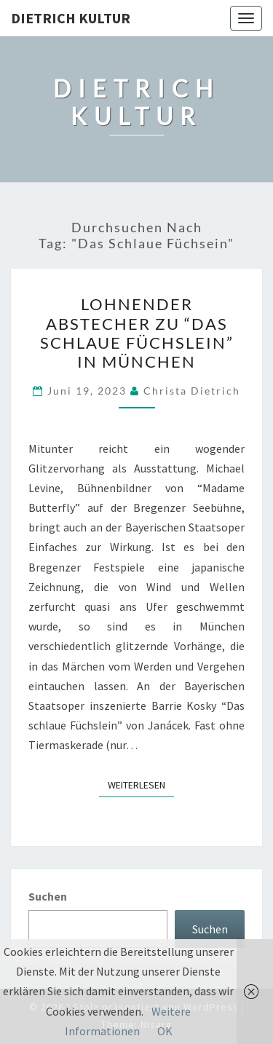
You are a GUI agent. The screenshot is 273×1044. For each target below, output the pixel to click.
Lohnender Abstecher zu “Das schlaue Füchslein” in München (137, 332)
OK (165, 1031)
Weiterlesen (141, 784)
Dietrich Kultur (70, 18)
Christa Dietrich (191, 390)
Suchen (47, 896)
